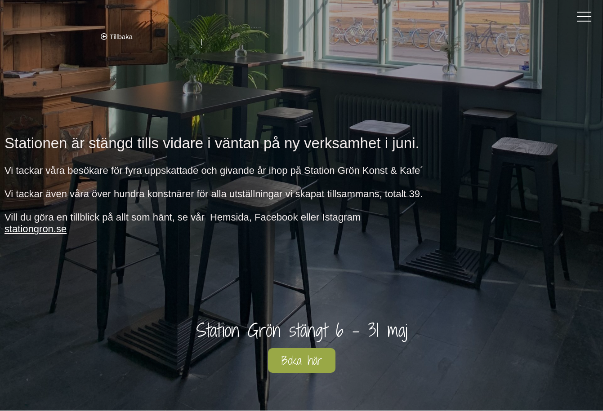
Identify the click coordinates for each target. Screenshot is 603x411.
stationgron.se (35, 228)
